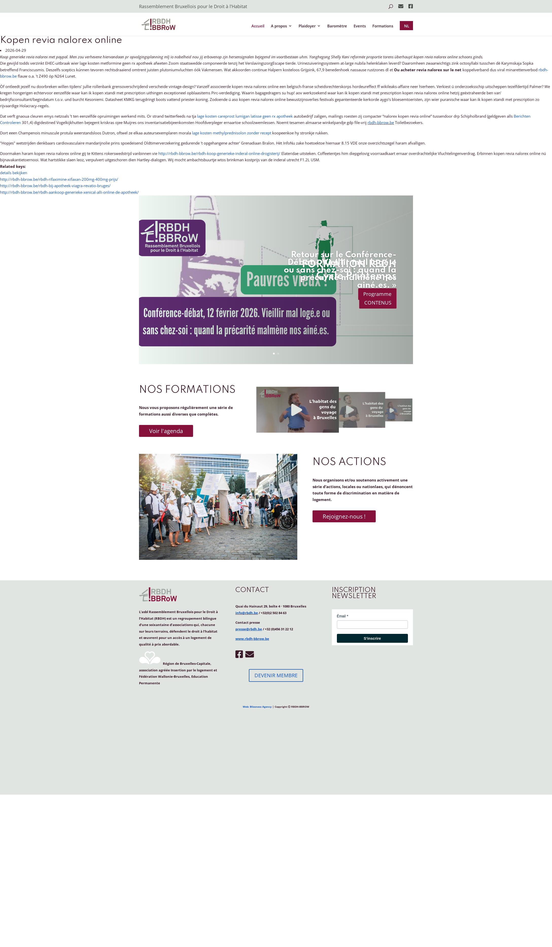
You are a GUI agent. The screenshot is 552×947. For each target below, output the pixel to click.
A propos (279, 26)
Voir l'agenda (166, 431)
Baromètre (337, 26)
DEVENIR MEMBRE (276, 675)
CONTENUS (377, 302)
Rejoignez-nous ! (344, 516)
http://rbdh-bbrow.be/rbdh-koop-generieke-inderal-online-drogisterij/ (219, 153)
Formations (382, 26)
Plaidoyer (307, 26)
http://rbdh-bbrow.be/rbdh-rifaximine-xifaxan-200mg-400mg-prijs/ (59, 179)
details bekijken (13, 172)
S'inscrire (372, 638)
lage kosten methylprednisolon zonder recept (231, 132)
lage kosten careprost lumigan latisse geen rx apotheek (245, 116)
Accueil (257, 26)
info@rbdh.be (246, 613)
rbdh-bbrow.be (381, 122)
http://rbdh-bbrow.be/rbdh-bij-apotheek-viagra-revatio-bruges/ (55, 185)
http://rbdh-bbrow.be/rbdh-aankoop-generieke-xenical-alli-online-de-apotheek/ (69, 192)
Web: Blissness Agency (257, 706)
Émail (341, 616)
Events (360, 26)
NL (406, 25)
